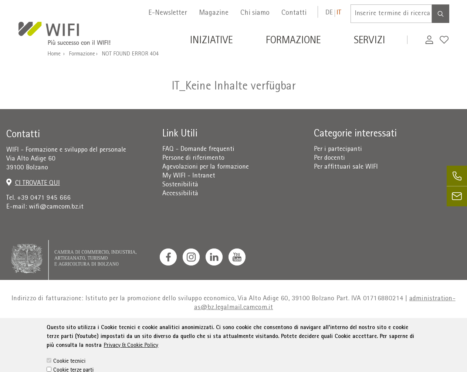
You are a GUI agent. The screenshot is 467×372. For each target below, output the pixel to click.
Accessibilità (180, 193)
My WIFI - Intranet (188, 176)
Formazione (82, 54)
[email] (457, 196)
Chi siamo (255, 13)
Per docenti (329, 158)
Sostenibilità (180, 185)
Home (54, 54)
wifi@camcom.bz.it (56, 207)
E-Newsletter (167, 13)
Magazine (214, 13)
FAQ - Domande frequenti (198, 149)
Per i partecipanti (338, 149)
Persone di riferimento (193, 158)
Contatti (294, 13)
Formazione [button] (293, 41)
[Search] (440, 13)
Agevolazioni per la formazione (205, 167)
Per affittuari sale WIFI (346, 167)
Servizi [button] (369, 41)
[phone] (457, 176)
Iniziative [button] (211, 41)
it (338, 13)
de (329, 13)
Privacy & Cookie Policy (131, 356)
